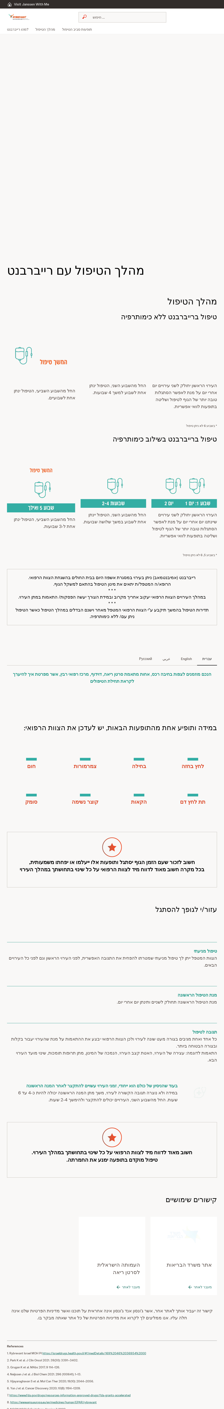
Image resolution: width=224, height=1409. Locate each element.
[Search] (125, 17)
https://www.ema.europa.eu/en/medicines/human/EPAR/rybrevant (53, 1370)
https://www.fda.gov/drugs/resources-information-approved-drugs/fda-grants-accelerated (70, 1363)
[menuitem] (19, 29)
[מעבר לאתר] (199, 1255)
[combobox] (122, 17)
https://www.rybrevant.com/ (73, 1405)
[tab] (207, 661)
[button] (148, 355)
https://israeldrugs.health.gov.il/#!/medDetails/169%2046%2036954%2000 (94, 1321)
